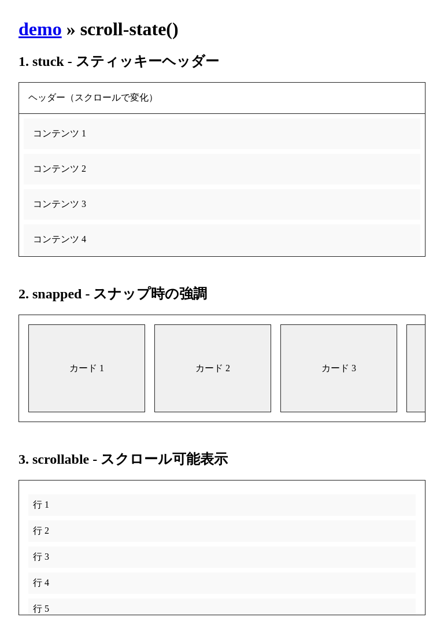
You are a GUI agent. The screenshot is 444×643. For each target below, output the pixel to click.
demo (40, 29)
